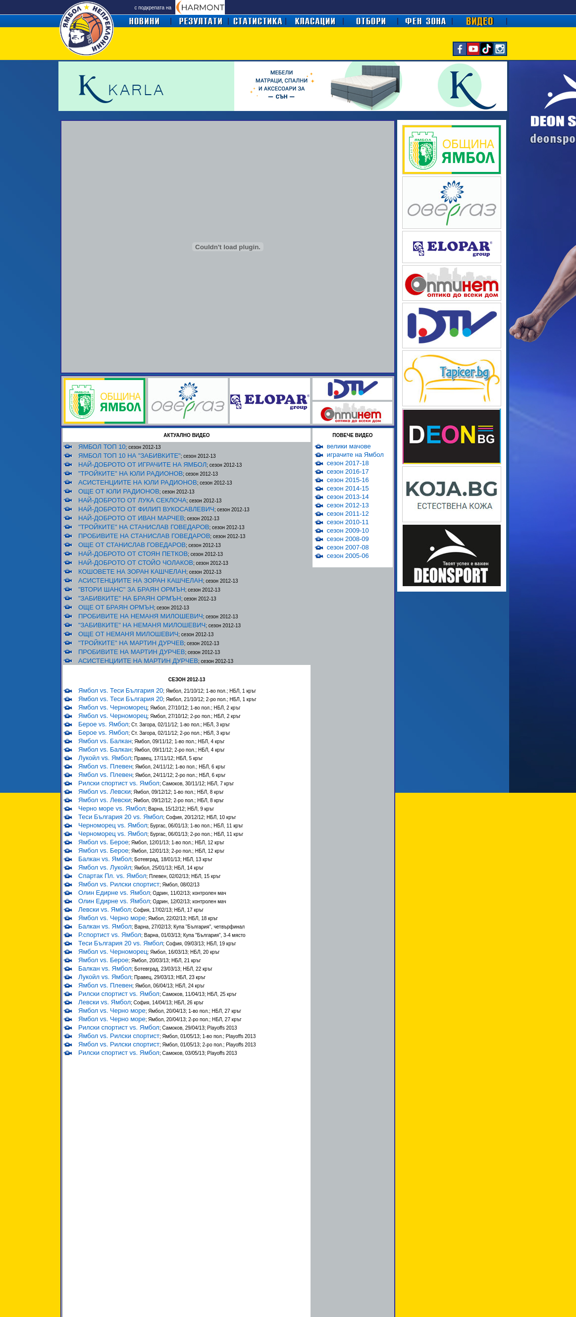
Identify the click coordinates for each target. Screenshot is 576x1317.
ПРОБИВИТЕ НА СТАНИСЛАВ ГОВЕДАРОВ (144, 536)
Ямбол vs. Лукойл (104, 867)
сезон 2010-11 (348, 522)
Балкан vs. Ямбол (105, 859)
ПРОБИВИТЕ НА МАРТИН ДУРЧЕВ (131, 652)
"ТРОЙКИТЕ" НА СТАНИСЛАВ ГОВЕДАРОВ (143, 527)
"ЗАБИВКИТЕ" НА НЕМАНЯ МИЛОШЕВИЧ (142, 625)
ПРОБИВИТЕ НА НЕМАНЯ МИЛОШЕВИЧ (140, 616)
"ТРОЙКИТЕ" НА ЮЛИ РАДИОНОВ (130, 473)
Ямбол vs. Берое (103, 842)
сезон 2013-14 (348, 496)
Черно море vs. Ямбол (112, 808)
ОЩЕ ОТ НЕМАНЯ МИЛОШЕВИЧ (128, 634)
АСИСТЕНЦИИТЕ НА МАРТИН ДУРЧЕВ (138, 660)
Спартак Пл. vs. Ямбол (112, 875)
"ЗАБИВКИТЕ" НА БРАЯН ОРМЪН (129, 598)
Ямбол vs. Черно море (112, 918)
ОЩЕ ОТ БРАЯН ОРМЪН (116, 607)
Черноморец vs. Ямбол (113, 825)
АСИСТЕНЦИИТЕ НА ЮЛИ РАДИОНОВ (137, 482)
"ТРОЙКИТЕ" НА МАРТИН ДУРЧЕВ (131, 643)
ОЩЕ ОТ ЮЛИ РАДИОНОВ (118, 491)
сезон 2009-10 (348, 530)
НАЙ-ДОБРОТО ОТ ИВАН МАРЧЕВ (131, 518)
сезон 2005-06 (348, 555)
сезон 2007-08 (348, 547)
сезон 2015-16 (348, 480)
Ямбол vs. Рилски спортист (118, 884)
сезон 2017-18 (348, 463)
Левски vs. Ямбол (104, 909)
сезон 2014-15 (348, 488)
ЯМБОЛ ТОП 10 (102, 446)
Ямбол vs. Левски (104, 791)
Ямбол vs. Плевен (105, 766)
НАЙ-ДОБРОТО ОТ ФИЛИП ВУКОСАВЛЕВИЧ (146, 509)
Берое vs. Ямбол (103, 724)
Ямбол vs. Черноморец (113, 707)
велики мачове (349, 446)
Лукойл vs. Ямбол (104, 758)
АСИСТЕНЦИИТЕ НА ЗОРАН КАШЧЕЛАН (140, 580)
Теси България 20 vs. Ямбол (120, 817)
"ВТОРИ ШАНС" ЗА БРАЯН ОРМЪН (131, 589)
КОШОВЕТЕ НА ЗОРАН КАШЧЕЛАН (132, 571)
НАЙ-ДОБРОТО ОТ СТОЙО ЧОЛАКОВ (135, 562)
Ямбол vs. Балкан (105, 741)
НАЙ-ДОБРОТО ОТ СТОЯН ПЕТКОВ (133, 553)
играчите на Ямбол (355, 454)
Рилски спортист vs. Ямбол (118, 783)
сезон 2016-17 (348, 471)
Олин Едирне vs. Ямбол (114, 892)
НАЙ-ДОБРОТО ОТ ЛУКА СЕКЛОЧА (132, 500)
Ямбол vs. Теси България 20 (120, 690)
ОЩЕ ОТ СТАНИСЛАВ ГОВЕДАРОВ (132, 545)
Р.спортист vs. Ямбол (109, 934)
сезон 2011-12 (348, 513)
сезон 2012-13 (348, 505)
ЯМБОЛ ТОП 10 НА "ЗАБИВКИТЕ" (129, 455)
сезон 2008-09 (348, 539)
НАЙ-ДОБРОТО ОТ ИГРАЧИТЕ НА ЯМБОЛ (142, 464)
